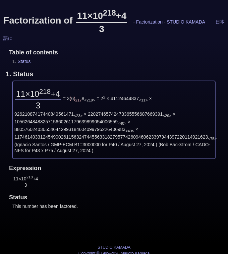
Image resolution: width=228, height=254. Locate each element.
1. (19, 74)
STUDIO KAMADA (186, 22)
